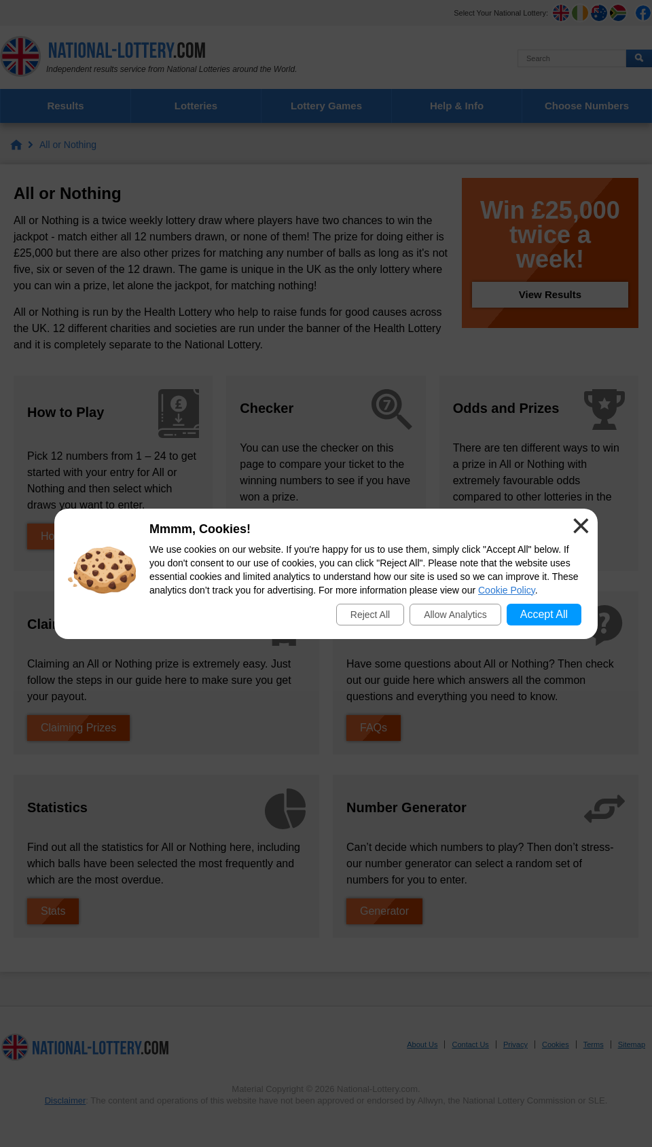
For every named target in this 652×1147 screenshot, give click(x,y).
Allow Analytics (455, 614)
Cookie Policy (506, 590)
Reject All (370, 614)
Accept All (544, 614)
